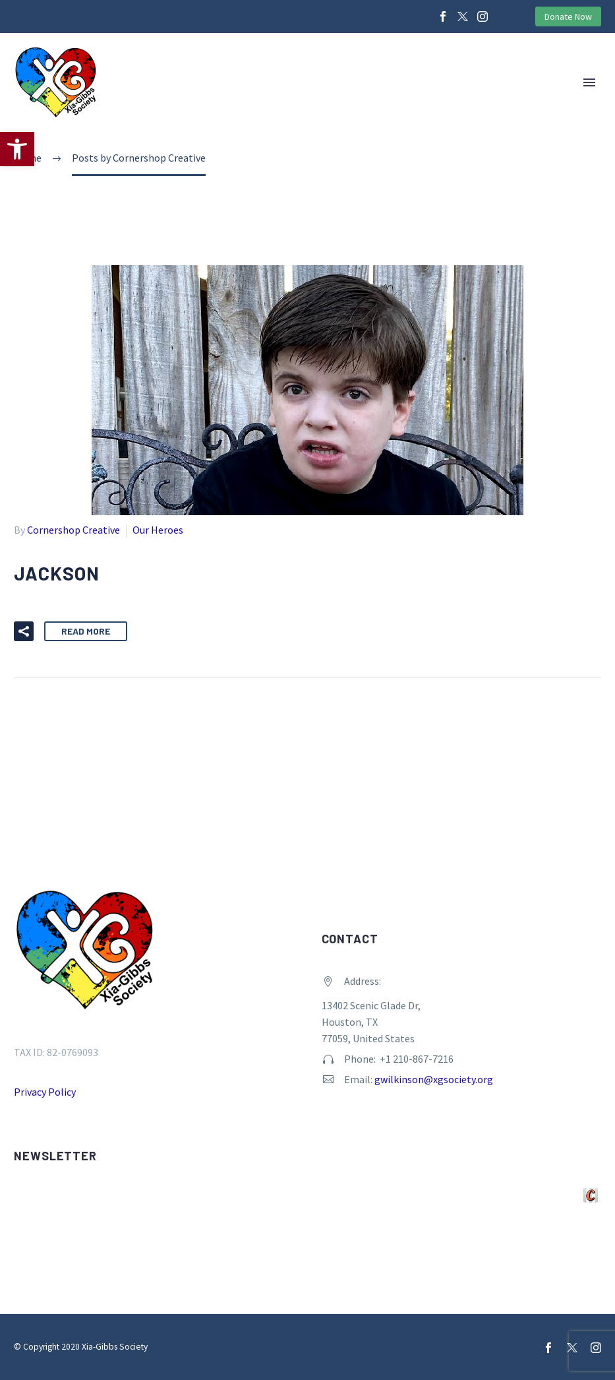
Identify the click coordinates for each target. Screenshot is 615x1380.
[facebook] (548, 1347)
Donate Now (568, 16)
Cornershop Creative (73, 529)
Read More (85, 631)
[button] (17, 149)
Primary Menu (589, 82)
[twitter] (572, 1347)
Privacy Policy (45, 1091)
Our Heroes (157, 529)
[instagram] (596, 1347)
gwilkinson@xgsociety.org (433, 1079)
